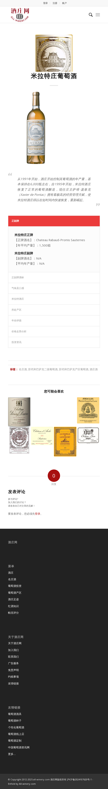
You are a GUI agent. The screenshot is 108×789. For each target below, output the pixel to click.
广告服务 (13, 663)
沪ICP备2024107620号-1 (79, 779)
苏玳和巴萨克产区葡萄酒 (73, 369)
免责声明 (13, 670)
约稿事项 (13, 676)
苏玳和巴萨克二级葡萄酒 (43, 369)
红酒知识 (13, 606)
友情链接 (13, 683)
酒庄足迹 (13, 599)
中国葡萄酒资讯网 (19, 747)
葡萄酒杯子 (14, 720)
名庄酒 (23, 369)
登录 (45, 3)
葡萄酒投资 (14, 586)
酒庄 (10, 572)
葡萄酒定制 (14, 740)
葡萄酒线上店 (16, 734)
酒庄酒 (94, 369)
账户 (64, 3)
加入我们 (13, 650)
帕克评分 (13, 612)
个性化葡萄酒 (16, 727)
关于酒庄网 (14, 643)
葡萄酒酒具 (14, 714)
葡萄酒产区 (14, 592)
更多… (12, 754)
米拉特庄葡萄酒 (54, 76)
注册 (55, 3)
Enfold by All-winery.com (22, 783)
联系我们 (13, 656)
